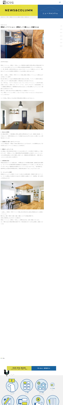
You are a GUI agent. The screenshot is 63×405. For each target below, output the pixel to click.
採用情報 (7, 398)
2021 (61, 42)
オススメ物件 (18, 382)
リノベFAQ (25, 382)
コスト (45, 382)
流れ (39, 382)
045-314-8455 (52, 395)
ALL (61, 25)
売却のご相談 (59, 382)
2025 (61, 29)
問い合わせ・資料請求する (44, 368)
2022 (61, 39)
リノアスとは (3, 382)
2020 (61, 46)
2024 (61, 32)
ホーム (4, 17)
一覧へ (8, 17)
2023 (61, 35)
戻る (4, 358)
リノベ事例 (11, 382)
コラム (52, 382)
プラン (32, 382)
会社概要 (2, 398)
